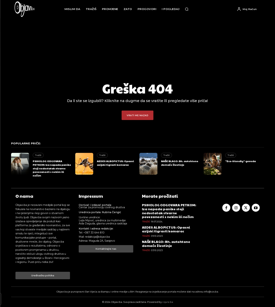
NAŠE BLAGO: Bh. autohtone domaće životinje (179, 162)
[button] (186, 9)
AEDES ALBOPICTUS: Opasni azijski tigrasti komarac (115, 162)
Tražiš (38, 155)
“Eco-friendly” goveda (240, 161)
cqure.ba (167, 301)
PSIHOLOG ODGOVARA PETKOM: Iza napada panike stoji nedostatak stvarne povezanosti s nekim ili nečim (52, 168)
